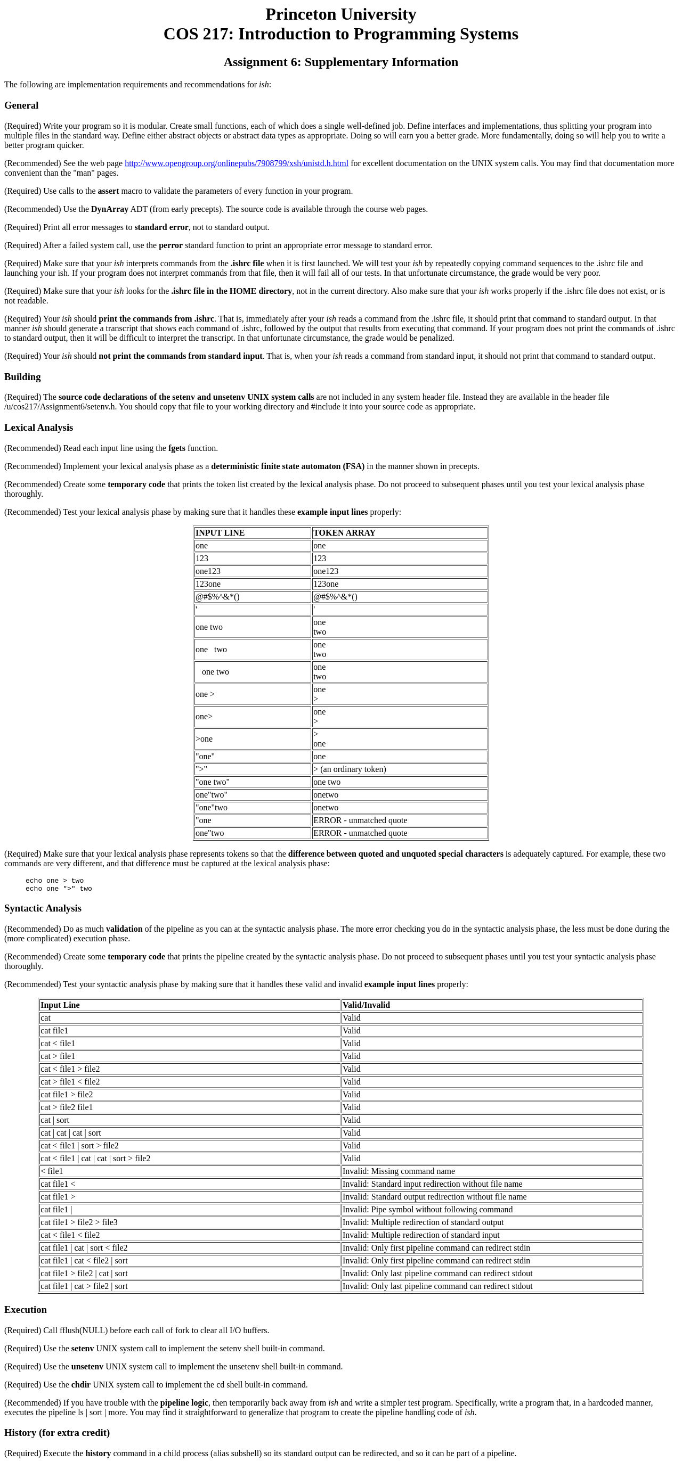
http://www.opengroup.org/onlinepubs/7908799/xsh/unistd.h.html (236, 163)
